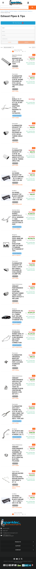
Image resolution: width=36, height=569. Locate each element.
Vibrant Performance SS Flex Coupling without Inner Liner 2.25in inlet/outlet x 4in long (18, 292)
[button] (11, 514)
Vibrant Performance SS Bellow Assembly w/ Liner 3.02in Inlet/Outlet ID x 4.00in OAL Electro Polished (17, 454)
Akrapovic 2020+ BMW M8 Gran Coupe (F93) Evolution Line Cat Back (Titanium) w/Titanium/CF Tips (17, 244)
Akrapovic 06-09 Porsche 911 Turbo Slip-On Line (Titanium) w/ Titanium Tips (17, 315)
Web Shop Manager (18, 562)
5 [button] (19, 514)
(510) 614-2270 (6, 528)
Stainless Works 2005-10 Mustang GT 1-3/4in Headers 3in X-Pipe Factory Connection (17, 337)
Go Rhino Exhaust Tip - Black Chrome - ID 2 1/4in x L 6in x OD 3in (17, 499)
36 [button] (22, 514)
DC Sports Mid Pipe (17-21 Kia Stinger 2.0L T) (17, 432)
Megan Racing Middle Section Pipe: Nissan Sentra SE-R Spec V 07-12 (18, 477)
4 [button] (17, 514)
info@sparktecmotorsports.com (10, 532)
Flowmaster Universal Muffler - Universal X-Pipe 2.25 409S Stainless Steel (17, 360)
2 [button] (14, 514)
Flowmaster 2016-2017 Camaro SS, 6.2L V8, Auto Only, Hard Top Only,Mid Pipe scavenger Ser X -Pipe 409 (18, 412)
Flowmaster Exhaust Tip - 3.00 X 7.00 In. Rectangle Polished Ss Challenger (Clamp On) (17, 268)
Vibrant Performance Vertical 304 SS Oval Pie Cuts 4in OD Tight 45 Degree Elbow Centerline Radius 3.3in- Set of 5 (17, 386)
